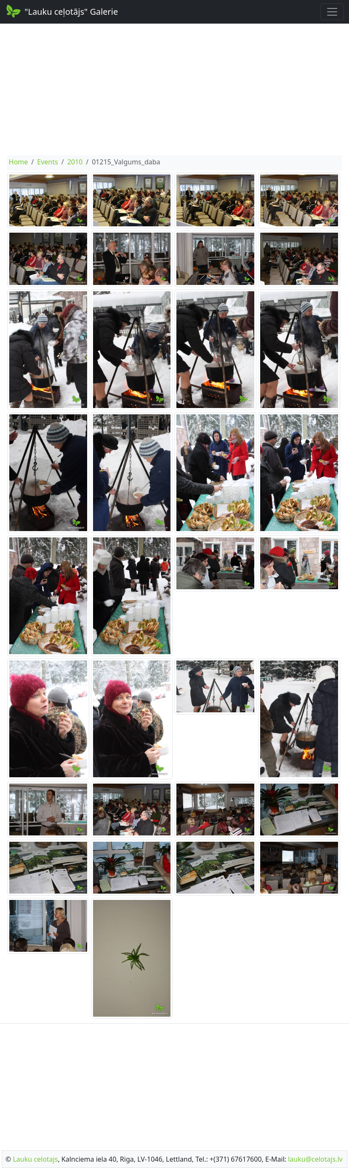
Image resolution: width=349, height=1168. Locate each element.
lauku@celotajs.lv (315, 1159)
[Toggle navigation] (332, 11)
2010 (75, 161)
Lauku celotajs (35, 1159)
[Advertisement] (174, 89)
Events (47, 161)
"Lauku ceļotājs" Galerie (61, 11)
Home (18, 161)
